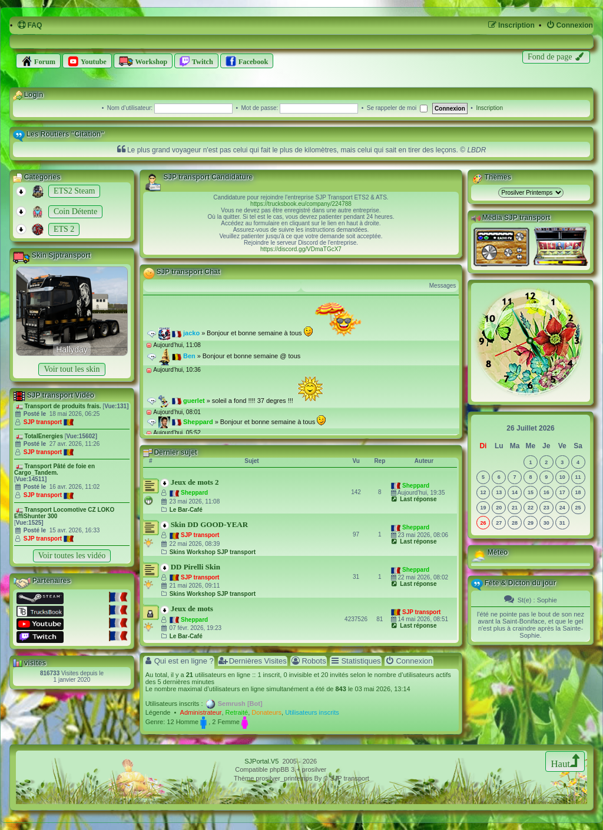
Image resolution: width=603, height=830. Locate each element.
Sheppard (194, 492)
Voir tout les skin (72, 369)
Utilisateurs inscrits (312, 712)
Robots (308, 660)
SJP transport (43, 422)
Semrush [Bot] (240, 703)
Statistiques (355, 660)
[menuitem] (29, 26)
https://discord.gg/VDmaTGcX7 (301, 249)
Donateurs (266, 712)
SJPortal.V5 (261, 761)
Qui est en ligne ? (179, 660)
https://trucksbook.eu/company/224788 (301, 204)
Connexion (408, 660)
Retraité (237, 712)
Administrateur (201, 712)
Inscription (489, 108)
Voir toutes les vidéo (71, 555)
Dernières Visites (252, 660)
